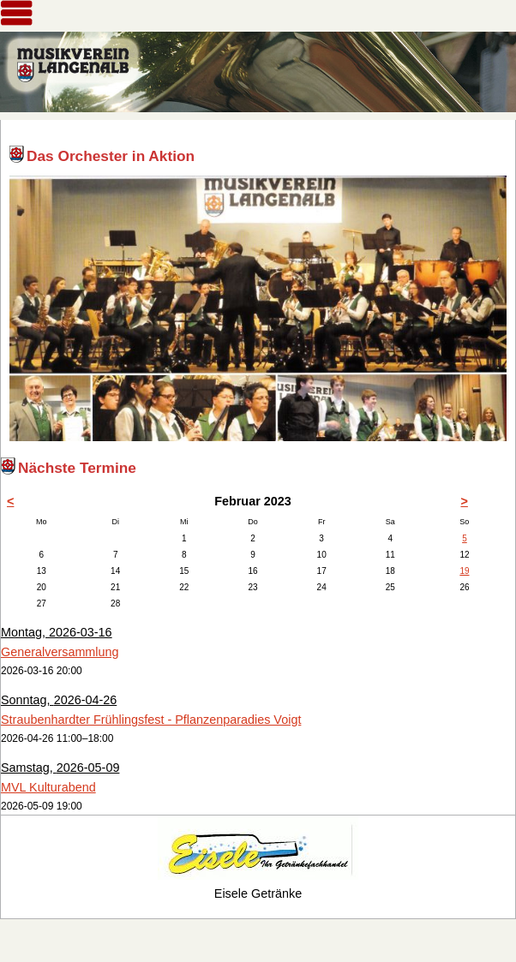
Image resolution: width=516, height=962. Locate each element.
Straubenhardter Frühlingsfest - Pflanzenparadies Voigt (151, 719)
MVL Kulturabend (48, 787)
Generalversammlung (60, 652)
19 (464, 571)
